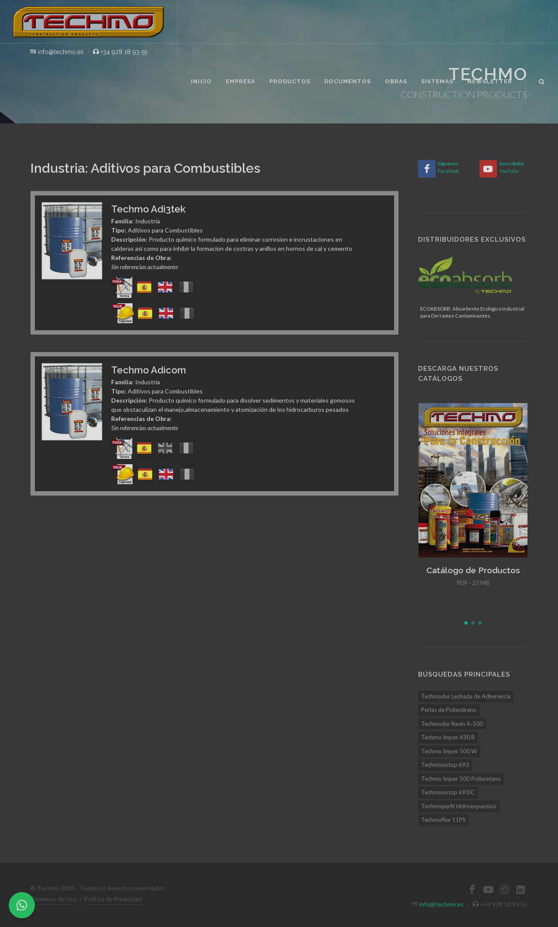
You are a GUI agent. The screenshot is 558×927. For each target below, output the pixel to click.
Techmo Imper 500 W (449, 751)
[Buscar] (542, 80)
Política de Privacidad (113, 899)
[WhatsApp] (22, 905)
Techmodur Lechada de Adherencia (465, 696)
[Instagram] (504, 889)
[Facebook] (427, 169)
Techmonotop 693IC (448, 792)
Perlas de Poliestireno (448, 709)
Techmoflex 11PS (443, 819)
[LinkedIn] (520, 889)
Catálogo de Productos (473, 570)
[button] (466, 623)
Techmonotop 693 (445, 764)
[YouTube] (488, 169)
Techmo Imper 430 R (448, 737)
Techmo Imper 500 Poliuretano (461, 778)
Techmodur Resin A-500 (452, 723)
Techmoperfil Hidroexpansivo (459, 806)
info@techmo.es (441, 904)
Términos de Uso (54, 899)
